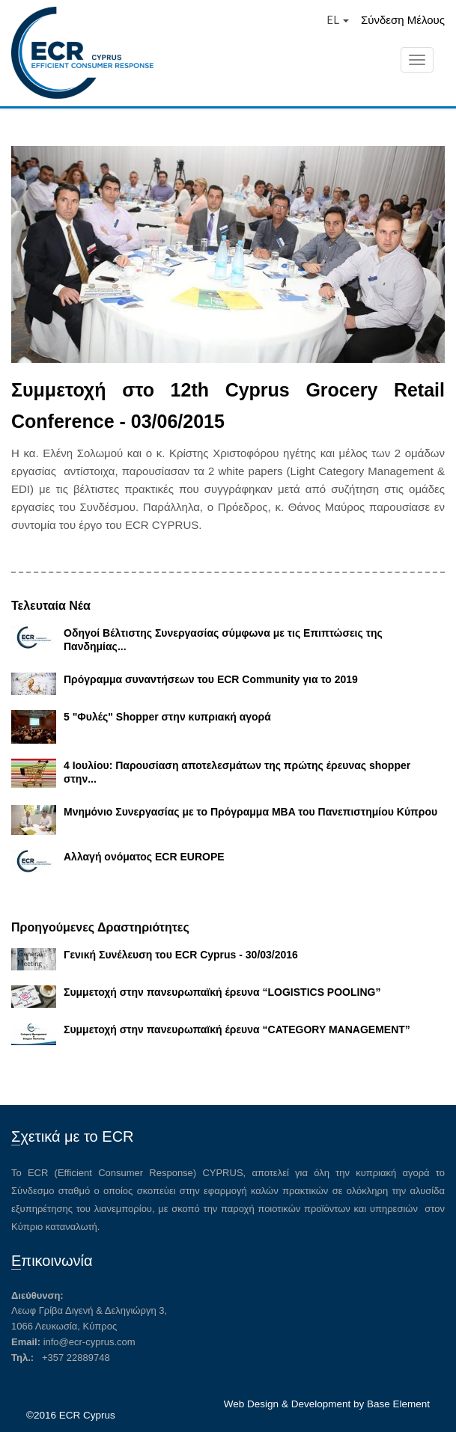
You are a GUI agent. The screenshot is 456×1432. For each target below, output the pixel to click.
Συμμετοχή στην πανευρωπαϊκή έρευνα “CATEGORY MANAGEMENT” (237, 1029)
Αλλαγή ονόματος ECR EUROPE (144, 857)
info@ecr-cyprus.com (89, 1341)
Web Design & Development (287, 1404)
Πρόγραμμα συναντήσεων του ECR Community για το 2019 (211, 679)
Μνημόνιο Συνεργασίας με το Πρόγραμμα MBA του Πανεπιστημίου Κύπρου (250, 812)
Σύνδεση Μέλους (403, 19)
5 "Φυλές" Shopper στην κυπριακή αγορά (167, 717)
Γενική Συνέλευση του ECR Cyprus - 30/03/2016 (181, 955)
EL (337, 19)
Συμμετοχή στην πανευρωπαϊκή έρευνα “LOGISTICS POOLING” (222, 992)
